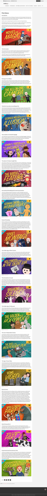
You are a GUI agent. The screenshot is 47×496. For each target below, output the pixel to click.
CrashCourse (6, 75)
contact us (5, 483)
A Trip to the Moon (22, 112)
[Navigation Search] (42, 5)
